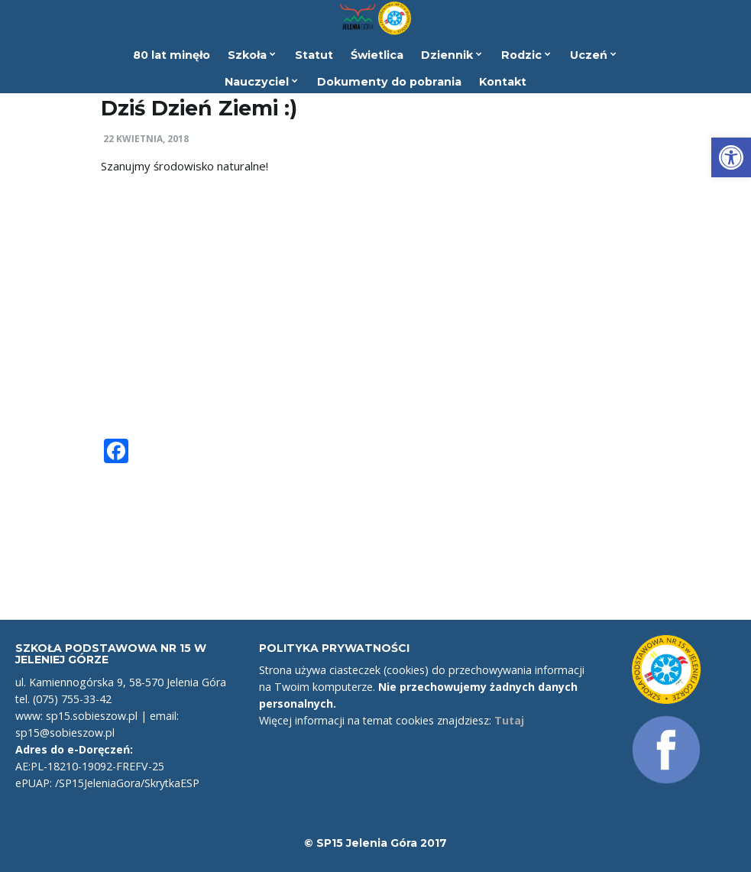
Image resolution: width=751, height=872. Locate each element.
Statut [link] (314, 55)
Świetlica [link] (377, 55)
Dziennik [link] (451, 55)
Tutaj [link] (509, 720)
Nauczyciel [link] (261, 82)
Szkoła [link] (252, 55)
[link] (731, 157)
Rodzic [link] (526, 55)
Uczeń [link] (593, 55)
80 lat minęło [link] (171, 55)
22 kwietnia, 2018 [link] (146, 138)
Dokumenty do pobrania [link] (389, 82)
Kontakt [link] (502, 82)
